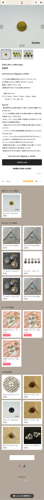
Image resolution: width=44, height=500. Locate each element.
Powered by (22, 480)
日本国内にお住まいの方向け (22, 168)
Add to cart (22, 162)
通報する (39, 173)
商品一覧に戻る (22, 458)
